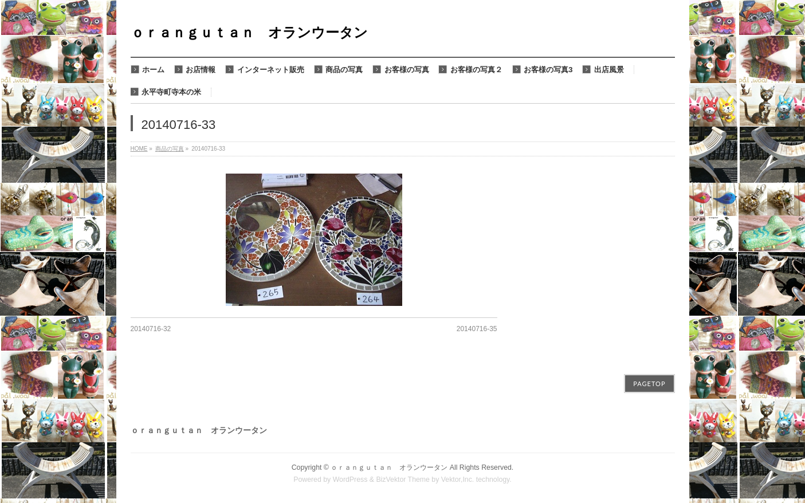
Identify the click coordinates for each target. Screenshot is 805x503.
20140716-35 (477, 329)
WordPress (350, 480)
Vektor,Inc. (457, 480)
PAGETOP (649, 383)
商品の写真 (169, 149)
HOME (139, 149)
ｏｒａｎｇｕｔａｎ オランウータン (249, 32)
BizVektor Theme (403, 480)
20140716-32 (151, 329)
